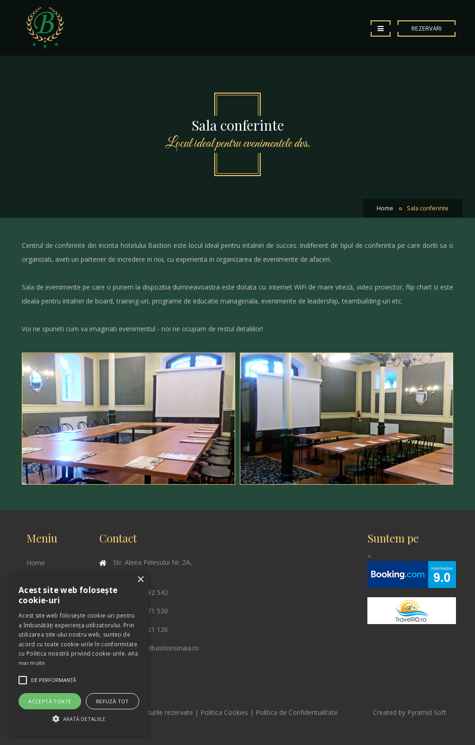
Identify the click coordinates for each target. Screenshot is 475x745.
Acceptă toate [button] (49, 701)
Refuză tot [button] (112, 701)
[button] (79, 719)
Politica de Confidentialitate (297, 712)
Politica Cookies (224, 712)
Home (385, 208)
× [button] (140, 579)
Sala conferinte (428, 208)
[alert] (78, 654)
